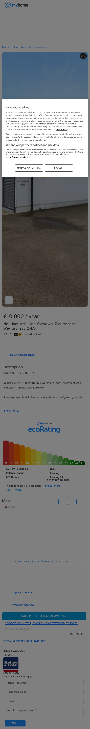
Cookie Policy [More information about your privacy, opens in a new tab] (62, 129)
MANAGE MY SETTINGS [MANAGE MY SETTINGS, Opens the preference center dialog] (29, 168)
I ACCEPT (59, 168)
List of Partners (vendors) (17, 157)
